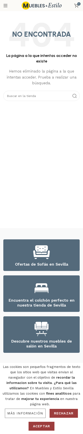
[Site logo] (42, 5)
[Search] (41, 96)
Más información (25, 413)
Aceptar (41, 426)
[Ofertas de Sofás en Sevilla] (41, 252)
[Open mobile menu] (5, 5)
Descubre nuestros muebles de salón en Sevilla (41, 343)
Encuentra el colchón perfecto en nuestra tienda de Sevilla (41, 302)
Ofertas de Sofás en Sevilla (41, 264)
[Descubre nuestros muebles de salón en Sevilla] (41, 329)
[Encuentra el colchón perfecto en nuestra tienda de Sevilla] (41, 288)
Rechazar (63, 413)
